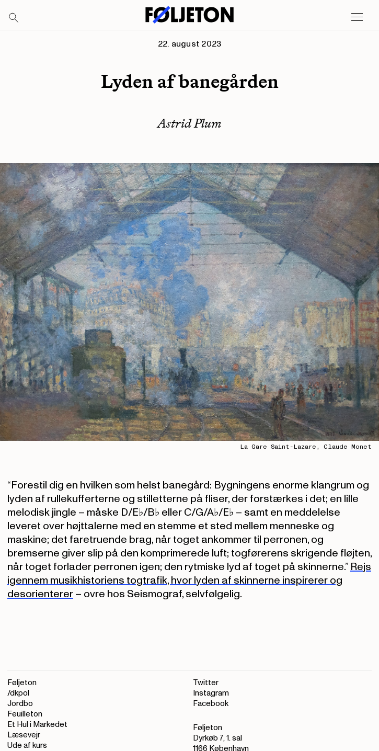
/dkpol (18, 693)
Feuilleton (24, 714)
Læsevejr (23, 735)
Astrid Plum (189, 123)
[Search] (14, 18)
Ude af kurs (27, 745)
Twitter (206, 682)
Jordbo (20, 703)
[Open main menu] (357, 17)
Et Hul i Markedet (37, 724)
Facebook (210, 703)
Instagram (211, 693)
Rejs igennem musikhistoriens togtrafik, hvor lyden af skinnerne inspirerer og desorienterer (189, 580)
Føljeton (22, 682)
